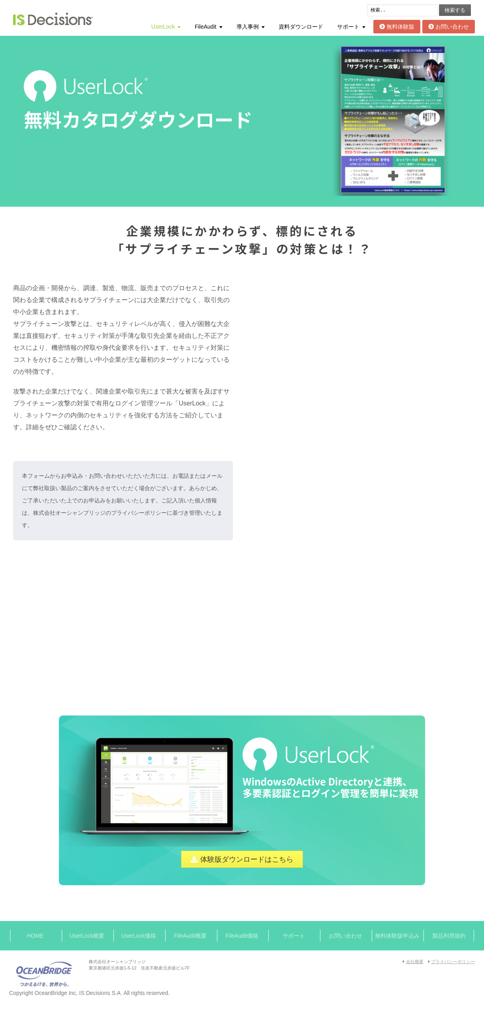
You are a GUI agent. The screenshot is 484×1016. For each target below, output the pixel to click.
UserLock (163, 26)
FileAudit (205, 26)
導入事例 (247, 26)
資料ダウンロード (301, 26)
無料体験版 (396, 26)
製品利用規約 (449, 936)
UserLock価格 (138, 936)
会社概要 (415, 961)
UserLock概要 (87, 936)
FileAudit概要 (190, 936)
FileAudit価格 (242, 936)
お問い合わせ (448, 26)
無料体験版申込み (397, 936)
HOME (35, 936)
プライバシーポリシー (453, 961)
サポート (348, 26)
